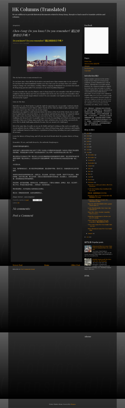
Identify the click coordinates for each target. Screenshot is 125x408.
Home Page (88, 61)
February (91, 182)
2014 (88, 152)
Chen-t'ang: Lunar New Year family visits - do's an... (100, 225)
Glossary (87, 66)
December (91, 155)
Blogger (73, 404)
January (90, 233)
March (90, 179)
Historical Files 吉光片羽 (91, 63)
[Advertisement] (99, 290)
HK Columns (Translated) (39, 9)
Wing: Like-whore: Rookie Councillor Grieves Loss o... (99, 212)
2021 (88, 133)
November (91, 157)
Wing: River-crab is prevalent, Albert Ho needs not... (100, 185)
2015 (88, 149)
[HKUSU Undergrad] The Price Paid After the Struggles (101, 260)
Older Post (75, 265)
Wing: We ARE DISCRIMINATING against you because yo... (100, 204)
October (90, 160)
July (89, 168)
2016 (88, 147)
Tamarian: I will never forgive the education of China (98, 200)
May (89, 174)
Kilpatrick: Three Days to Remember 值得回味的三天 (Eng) (100, 196)
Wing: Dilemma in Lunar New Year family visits (100, 229)
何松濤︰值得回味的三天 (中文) (97, 193)
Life (18, 203)
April (90, 177)
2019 (88, 138)
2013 (88, 237)
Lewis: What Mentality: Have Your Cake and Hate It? (99, 208)
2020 (88, 136)
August (90, 166)
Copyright (87, 70)
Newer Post (17, 265)
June (89, 171)
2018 (88, 141)
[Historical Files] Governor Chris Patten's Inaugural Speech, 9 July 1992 (102, 247)
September (91, 163)
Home (46, 265)
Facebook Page (89, 68)
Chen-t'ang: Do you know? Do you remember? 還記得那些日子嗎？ (98, 221)
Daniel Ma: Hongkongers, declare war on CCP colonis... (99, 217)
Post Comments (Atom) (28, 269)
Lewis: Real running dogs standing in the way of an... (100, 189)
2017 (88, 144)
